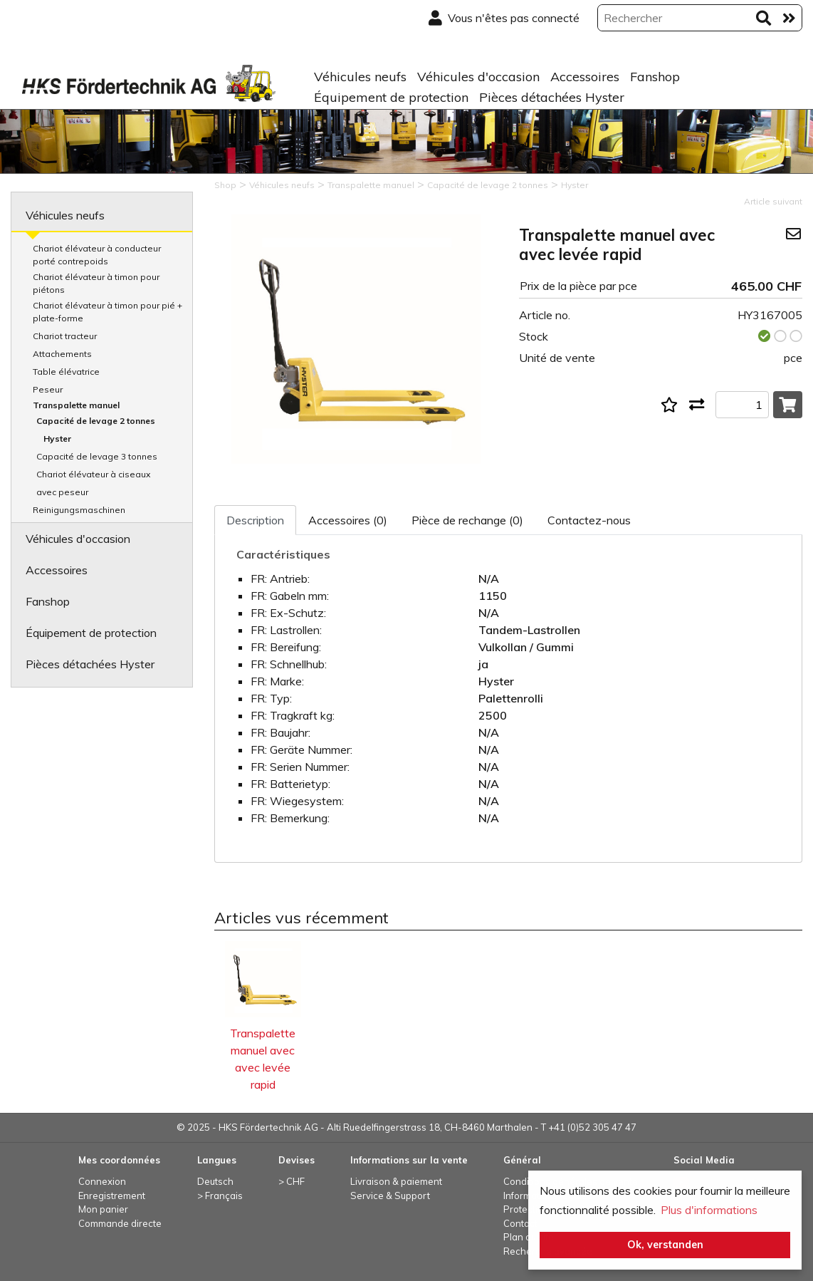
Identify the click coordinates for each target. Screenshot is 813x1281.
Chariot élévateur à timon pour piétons (96, 283)
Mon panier (103, 1209)
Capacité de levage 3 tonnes (96, 456)
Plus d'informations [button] (709, 1210)
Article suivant (773, 201)
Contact (520, 1223)
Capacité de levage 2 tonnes (95, 420)
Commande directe (120, 1223)
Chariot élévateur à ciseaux (93, 474)
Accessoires (584, 76)
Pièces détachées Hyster (551, 97)
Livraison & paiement (396, 1181)
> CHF (291, 1181)
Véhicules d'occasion (478, 76)
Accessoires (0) (347, 520)
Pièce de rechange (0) (467, 520)
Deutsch (215, 1181)
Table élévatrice (66, 371)
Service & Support (390, 1195)
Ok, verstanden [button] (665, 1244)
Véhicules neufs (360, 76)
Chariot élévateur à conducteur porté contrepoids (97, 254)
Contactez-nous (589, 520)
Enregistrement (111, 1195)
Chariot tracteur (65, 336)
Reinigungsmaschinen (79, 509)
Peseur (48, 389)
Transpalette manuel (76, 405)
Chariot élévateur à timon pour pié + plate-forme (107, 311)
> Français (220, 1195)
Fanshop (655, 76)
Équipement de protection (391, 97)
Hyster (57, 438)
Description (255, 520)
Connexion (102, 1181)
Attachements (62, 353)
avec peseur (62, 492)
